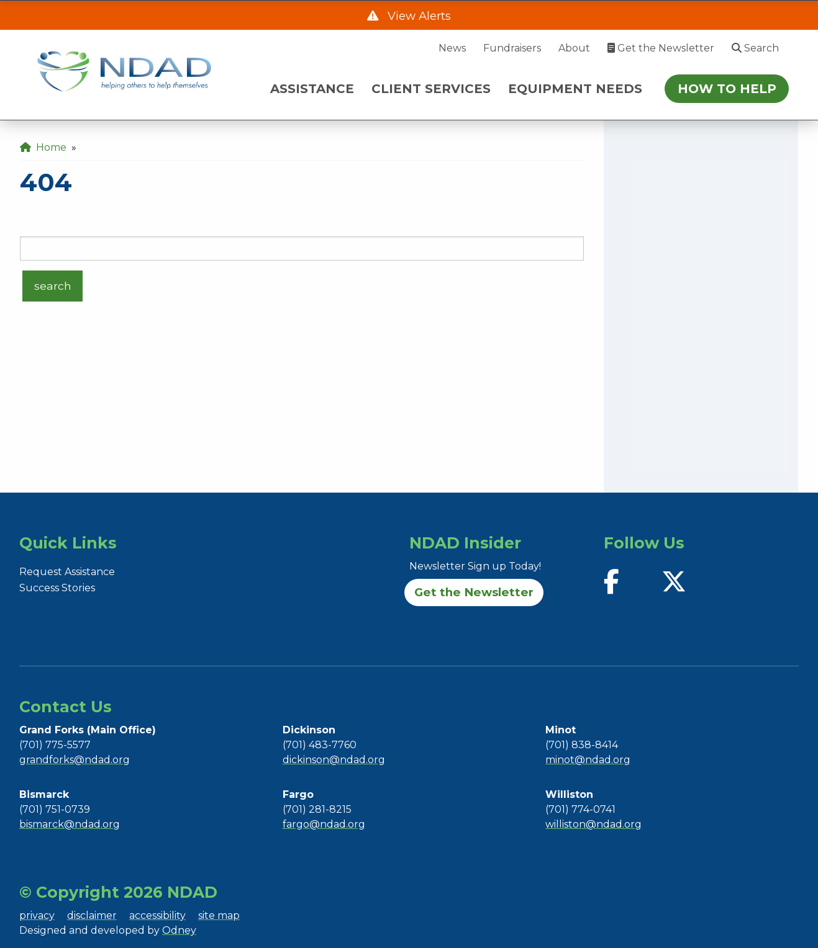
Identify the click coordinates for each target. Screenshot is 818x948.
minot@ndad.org (587, 760)
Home (43, 147)
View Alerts (417, 16)
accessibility (157, 915)
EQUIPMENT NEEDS (575, 88)
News (452, 48)
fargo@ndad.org (324, 824)
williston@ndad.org (593, 824)
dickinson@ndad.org (334, 760)
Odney (179, 930)
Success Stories (57, 588)
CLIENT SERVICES (431, 88)
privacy (37, 915)
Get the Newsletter (660, 48)
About (574, 48)
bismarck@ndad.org (69, 824)
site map (219, 915)
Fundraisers (512, 48)
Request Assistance (67, 572)
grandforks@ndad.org (74, 760)
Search (755, 48)
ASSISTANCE (312, 88)
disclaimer (92, 915)
